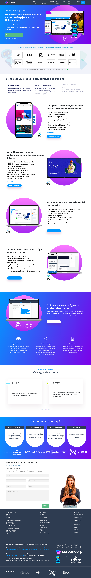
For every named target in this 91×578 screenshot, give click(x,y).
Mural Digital (9, 551)
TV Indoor (32, 549)
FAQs (7, 533)
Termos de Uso (43, 520)
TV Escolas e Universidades (12, 527)
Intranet (52, 1)
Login (83, 2)
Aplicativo (42, 514)
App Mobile (34, 2)
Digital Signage (9, 522)
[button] (41, 409)
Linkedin (75, 530)
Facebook (76, 529)
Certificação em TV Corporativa (13, 520)
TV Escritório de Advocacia (12, 528)
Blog (64, 1)
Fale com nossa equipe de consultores (15, 555)
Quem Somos (77, 522)
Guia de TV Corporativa (11, 530)
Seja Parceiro (77, 524)
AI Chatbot (58, 2)
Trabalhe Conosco (78, 517)
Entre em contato (54, 136)
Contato (78, 1)
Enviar (45, 506)
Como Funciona (9, 519)
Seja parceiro (70, 2)
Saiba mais (50, 133)
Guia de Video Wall (10, 531)
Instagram (76, 532)
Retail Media (27, 549)
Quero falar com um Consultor (14, 35)
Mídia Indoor (46, 549)
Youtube (76, 527)
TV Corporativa (43, 2)
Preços (7, 515)
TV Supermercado (10, 525)
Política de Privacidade (45, 522)
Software (8, 514)
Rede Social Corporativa (45, 530)
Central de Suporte (78, 514)
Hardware (8, 517)
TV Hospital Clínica (10, 523)
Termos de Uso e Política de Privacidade (15, 535)
